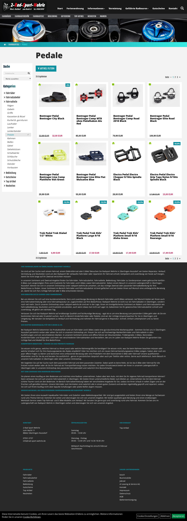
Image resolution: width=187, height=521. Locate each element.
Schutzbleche (13, 160)
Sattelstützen (13, 149)
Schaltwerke (13, 152)
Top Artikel (79, 16)
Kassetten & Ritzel (16, 116)
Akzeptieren (178, 516)
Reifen (10, 142)
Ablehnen (165, 516)
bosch (122, 474)
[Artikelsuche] (182, 8)
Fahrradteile (38, 16)
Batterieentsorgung (128, 499)
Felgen (10, 105)
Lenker (10, 127)
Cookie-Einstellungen (147, 516)
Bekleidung (52, 16)
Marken (103, 16)
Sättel (10, 145)
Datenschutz (125, 493)
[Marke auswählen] (17, 78)
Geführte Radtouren (137, 8)
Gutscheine (158, 8)
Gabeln (10, 109)
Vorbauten (12, 167)
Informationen (96, 8)
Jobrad (122, 481)
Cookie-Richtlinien (32, 517)
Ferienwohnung (75, 8)
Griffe (10, 112)
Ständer (11, 163)
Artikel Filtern (46, 68)
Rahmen (11, 138)
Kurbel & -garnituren (17, 120)
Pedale (24, 44)
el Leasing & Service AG (130, 484)
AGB (121, 496)
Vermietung (115, 8)
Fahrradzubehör (22, 16)
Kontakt (173, 8)
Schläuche (12, 156)
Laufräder (12, 123)
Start (60, 8)
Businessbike (125, 478)
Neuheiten (92, 16)
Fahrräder (6, 16)
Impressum (124, 490)
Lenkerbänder (14, 131)
